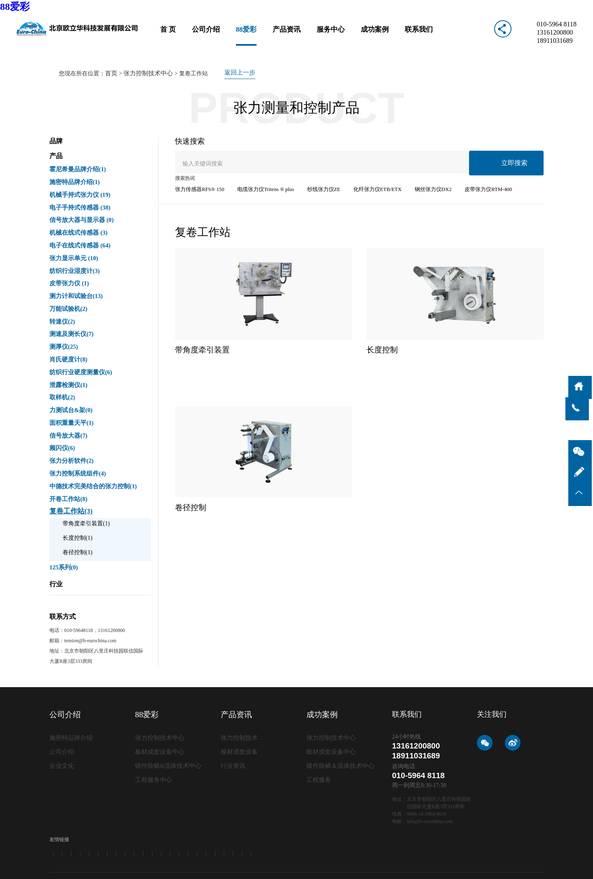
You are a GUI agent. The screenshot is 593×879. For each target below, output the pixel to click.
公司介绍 (209, 34)
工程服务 (317, 737)
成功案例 (372, 34)
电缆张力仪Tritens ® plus (260, 171)
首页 (111, 55)
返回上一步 (234, 54)
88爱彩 (15, 6)
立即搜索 (518, 143)
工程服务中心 (152, 737)
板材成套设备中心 (158, 711)
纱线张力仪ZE (314, 171)
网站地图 (505, 848)
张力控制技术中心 (146, 55)
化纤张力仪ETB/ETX (365, 171)
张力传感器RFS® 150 (198, 171)
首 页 (172, 34)
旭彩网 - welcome (143, 875)
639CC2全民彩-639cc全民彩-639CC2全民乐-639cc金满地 (154, 868)
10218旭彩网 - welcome (275, 868)
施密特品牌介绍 (69, 698)
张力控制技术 (238, 698)
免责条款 (534, 848)
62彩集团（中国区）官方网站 (32, 868)
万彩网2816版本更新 (324, 868)
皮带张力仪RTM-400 (470, 171)
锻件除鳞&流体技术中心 (166, 724)
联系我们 (415, 34)
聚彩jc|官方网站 (233, 868)
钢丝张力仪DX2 (418, 171)
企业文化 (60, 724)
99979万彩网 (79, 868)
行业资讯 (232, 724)
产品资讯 (287, 34)
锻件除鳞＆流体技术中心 (338, 724)
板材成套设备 (238, 711)
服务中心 (330, 34)
